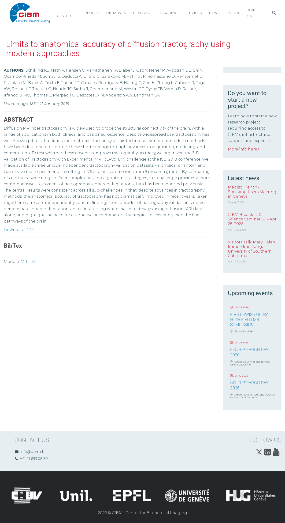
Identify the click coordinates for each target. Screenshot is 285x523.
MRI (24, 261)
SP (34, 261)
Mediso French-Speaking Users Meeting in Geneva (252, 191)
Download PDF (19, 229)
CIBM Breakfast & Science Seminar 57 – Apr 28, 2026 (252, 219)
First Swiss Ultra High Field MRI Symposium (249, 319)
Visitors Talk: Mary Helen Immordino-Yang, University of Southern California (251, 249)
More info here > (244, 149)
